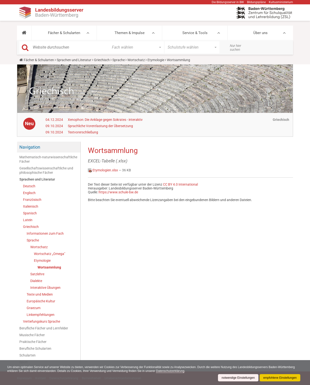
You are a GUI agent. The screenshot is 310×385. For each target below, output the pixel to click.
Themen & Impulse (130, 33)
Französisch (32, 200)
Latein (27, 220)
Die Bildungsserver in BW (228, 2)
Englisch (29, 193)
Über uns (260, 33)
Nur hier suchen (235, 47)
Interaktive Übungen (45, 288)
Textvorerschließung (83, 132)
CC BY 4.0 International (180, 184)
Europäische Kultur (41, 301)
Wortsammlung (49, 267)
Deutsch (29, 186)
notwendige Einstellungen (238, 377)
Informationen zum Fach (45, 233)
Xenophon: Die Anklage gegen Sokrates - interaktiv (105, 120)
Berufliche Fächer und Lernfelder (43, 328)
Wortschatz (136, 60)
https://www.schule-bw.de (118, 192)
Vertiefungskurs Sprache (41, 321)
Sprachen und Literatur (74, 60)
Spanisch (30, 213)
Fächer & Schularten (64, 33)
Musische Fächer (32, 335)
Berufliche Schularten (35, 348)
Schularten (27, 355)
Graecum (33, 308)
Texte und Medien (40, 294)
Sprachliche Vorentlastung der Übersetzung (100, 126)
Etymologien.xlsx (103, 170)
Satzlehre (37, 274)
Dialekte (36, 281)
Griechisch (102, 60)
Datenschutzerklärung (170, 371)
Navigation (29, 147)
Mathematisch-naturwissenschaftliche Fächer (48, 159)
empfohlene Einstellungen (280, 377)
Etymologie (155, 60)
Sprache (118, 60)
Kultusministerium (281, 2)
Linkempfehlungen (40, 315)
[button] (24, 32)
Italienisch (30, 206)
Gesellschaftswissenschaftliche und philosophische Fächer (46, 170)
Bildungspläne (256, 2)
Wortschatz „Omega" (49, 254)
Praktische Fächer (32, 342)
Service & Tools (195, 33)
